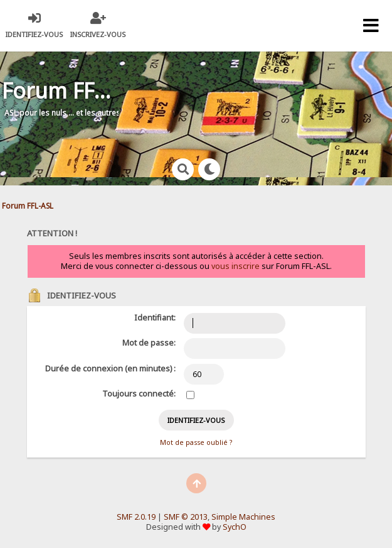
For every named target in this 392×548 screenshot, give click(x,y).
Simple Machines (243, 517)
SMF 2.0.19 (136, 517)
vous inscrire (235, 266)
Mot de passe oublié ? (196, 442)
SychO (234, 527)
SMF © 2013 (186, 517)
